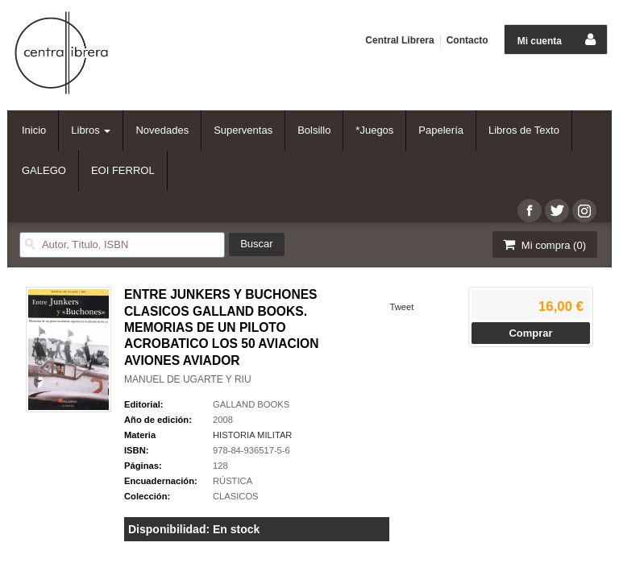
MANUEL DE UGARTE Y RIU (187, 379)
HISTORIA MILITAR (252, 435)
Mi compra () (543, 244)
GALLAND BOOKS (251, 404)
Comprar (530, 333)
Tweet (401, 307)
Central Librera (399, 40)
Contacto (467, 40)
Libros (90, 130)
